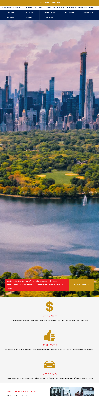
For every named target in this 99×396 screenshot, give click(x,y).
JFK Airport (29, 12)
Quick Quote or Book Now (49, 3)
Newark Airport (89, 12)
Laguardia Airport (49, 12)
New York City (69, 12)
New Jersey (49, 17)
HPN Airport (10, 12)
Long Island (10, 17)
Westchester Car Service (12, 7)
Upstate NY (29, 17)
